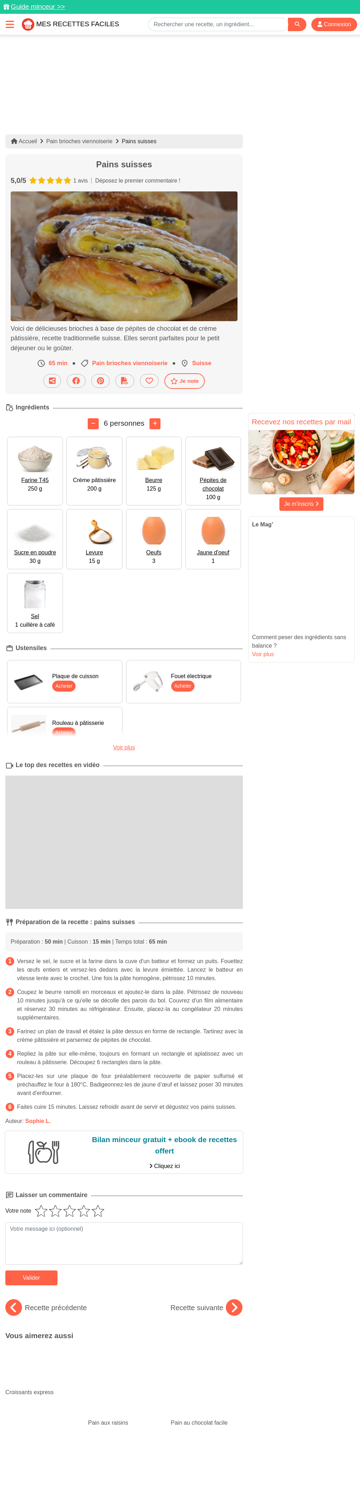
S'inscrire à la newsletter (310, 1471)
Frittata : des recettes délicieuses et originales (207, 1388)
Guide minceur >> (38, 6)
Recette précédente (46, 1307)
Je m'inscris (301, 504)
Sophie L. (38, 1121)
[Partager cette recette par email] (52, 381)
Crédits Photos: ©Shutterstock (177, 1471)
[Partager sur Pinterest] (100, 381)
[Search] (297, 24)
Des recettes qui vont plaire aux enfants (122, 1382)
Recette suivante (206, 1307)
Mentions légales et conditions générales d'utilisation (233, 1464)
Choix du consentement (247, 1471)
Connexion (334, 24)
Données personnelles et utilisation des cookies (112, 1464)
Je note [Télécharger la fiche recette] (184, 381)
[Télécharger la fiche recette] (124, 381)
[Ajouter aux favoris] (149, 381)
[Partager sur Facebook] (76, 381)
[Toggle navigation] (10, 24)
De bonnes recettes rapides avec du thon (38, 1382)
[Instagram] (207, 1451)
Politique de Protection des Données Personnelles (78, 1471)
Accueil (24, 141)
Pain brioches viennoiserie (79, 141)
